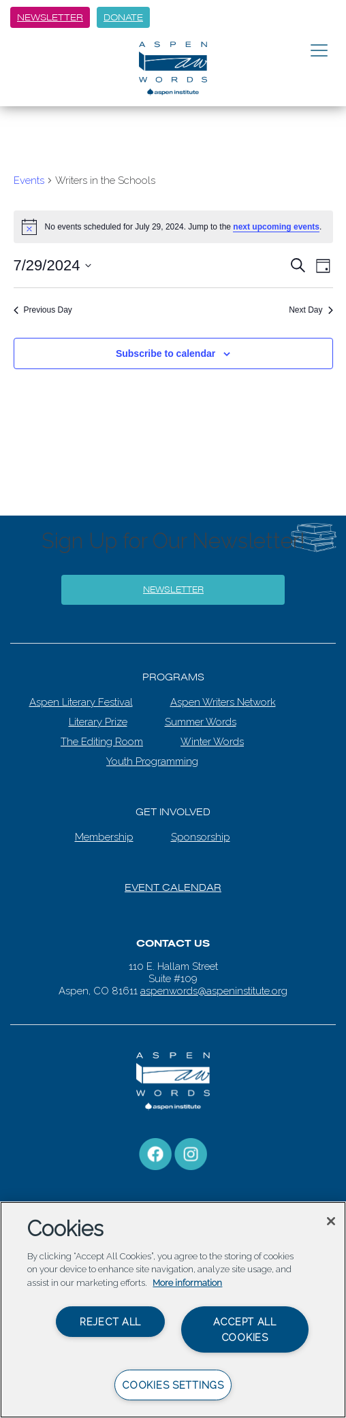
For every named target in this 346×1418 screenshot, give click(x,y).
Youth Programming (152, 761)
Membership (104, 837)
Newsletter (50, 17)
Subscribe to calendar (165, 353)
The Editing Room (102, 742)
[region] (173, 1309)
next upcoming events (276, 227)
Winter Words (212, 742)
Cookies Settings (173, 1385)
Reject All (110, 1321)
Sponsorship (200, 837)
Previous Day (43, 310)
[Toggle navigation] (319, 51)
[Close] (331, 1221)
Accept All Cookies (245, 1329)
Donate (123, 17)
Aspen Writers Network (223, 702)
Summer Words (200, 722)
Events (29, 180)
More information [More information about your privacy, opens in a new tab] (187, 1283)
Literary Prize (98, 722)
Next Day (310, 310)
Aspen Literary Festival (81, 702)
